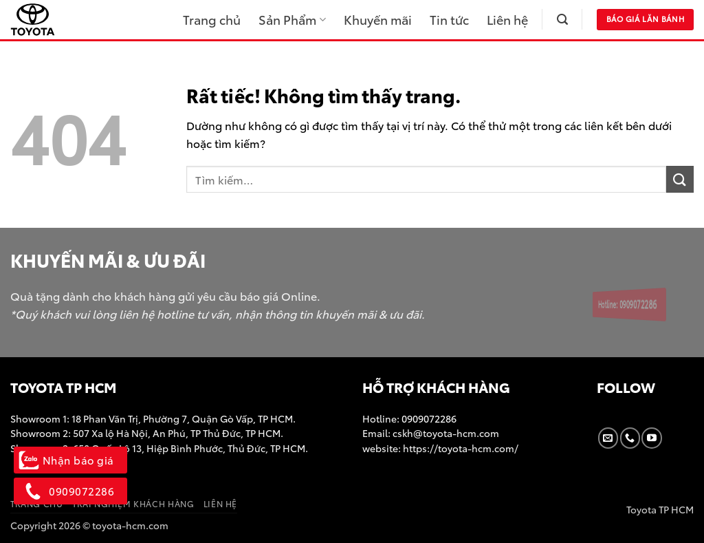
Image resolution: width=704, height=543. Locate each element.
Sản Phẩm (291, 19)
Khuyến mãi (378, 19)
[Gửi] (680, 179)
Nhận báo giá (70, 459)
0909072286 (427, 418)
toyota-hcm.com (130, 525)
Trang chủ (212, 19)
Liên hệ (507, 19)
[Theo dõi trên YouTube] (651, 438)
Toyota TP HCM (660, 509)
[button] (562, 19)
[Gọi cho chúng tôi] (630, 438)
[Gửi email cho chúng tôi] (608, 438)
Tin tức (449, 19)
